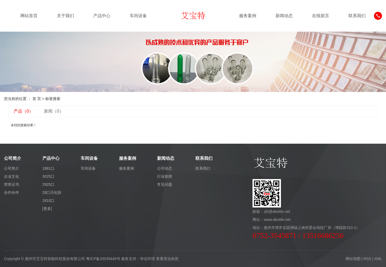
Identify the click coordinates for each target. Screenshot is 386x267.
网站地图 (353, 259)
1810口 (48, 200)
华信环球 (147, 259)
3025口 (48, 176)
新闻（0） (54, 111)
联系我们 (357, 15)
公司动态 (164, 168)
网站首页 (29, 15)
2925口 (48, 184)
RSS (367, 259)
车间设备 (138, 15)
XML (378, 259)
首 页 (36, 99)
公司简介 (11, 168)
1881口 (48, 168)
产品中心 (101, 15)
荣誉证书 (11, 184)
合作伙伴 (11, 192)
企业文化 (11, 176)
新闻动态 (284, 15)
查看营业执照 (167, 259)
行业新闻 (164, 176)
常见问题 (164, 184)
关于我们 (65, 15)
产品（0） (23, 111)
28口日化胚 (52, 192)
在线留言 (320, 15)
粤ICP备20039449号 (103, 259)
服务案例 (247, 15)
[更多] (47, 208)
